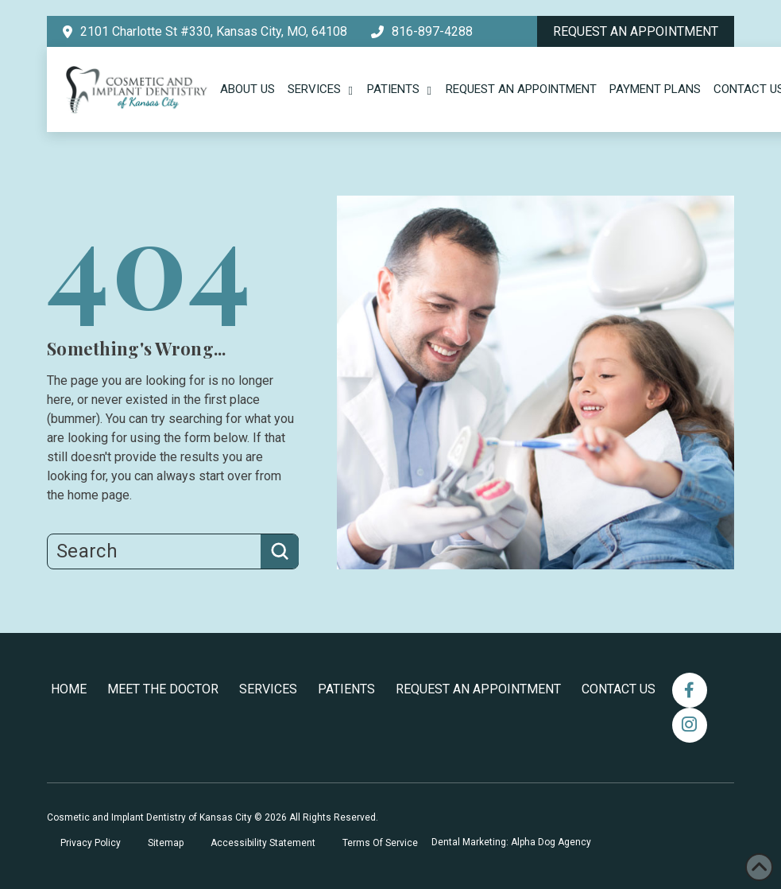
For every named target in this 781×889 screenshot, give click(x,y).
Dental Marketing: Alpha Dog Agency (511, 842)
